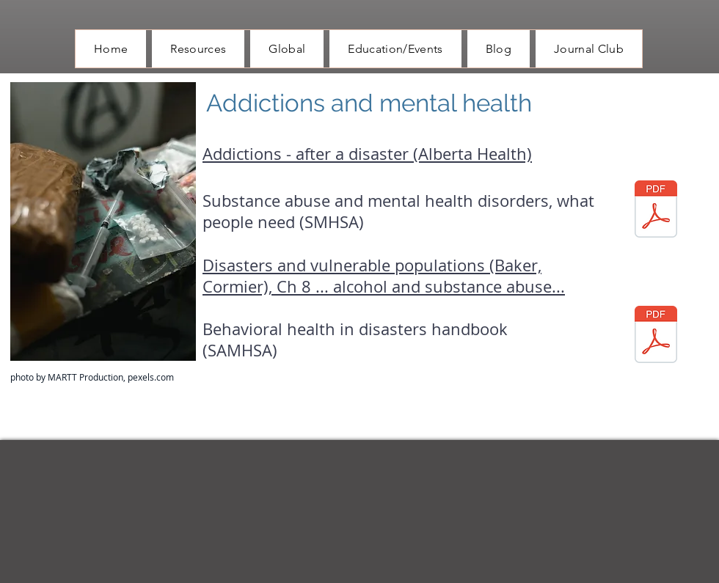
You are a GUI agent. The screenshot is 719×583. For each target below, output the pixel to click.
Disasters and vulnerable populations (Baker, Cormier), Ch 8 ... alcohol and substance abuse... (383, 275)
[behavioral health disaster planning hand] (656, 336)
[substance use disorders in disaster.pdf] (656, 211)
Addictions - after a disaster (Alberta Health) (367, 153)
